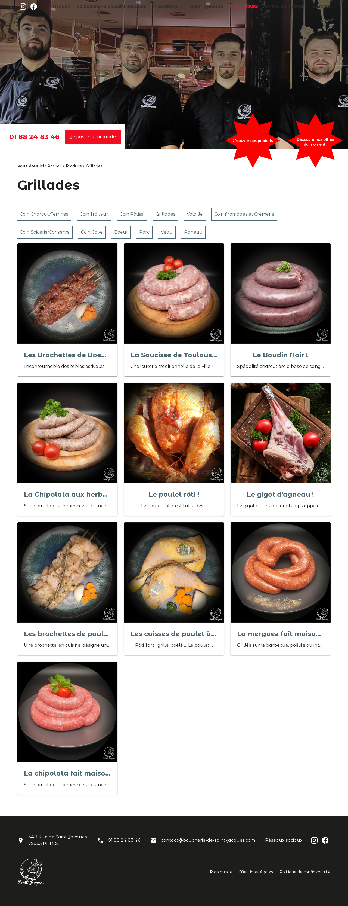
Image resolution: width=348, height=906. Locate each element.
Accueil (100, 6)
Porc (144, 232)
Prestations (189, 6)
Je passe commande (93, 136)
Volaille (195, 214)
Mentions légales (256, 872)
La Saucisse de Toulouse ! (175, 355)
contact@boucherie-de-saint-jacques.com (208, 840)
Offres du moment (292, 6)
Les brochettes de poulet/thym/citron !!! (92, 634)
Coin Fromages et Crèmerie (244, 214)
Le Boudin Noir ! (280, 355)
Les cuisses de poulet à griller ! (184, 634)
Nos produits (257, 6)
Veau (167, 232)
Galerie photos (225, 6)
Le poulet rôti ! (174, 494)
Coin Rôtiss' (132, 214)
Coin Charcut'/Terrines (44, 214)
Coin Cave (92, 232)
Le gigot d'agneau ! (280, 494)
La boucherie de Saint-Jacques (143, 6)
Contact (323, 6)
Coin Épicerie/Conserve (45, 232)
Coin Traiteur (94, 214)
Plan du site (221, 872)
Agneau (193, 232)
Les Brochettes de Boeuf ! (68, 355)
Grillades (165, 214)
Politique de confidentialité (305, 872)
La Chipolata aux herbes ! (69, 494)
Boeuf (121, 232)
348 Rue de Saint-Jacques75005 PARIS (57, 840)
